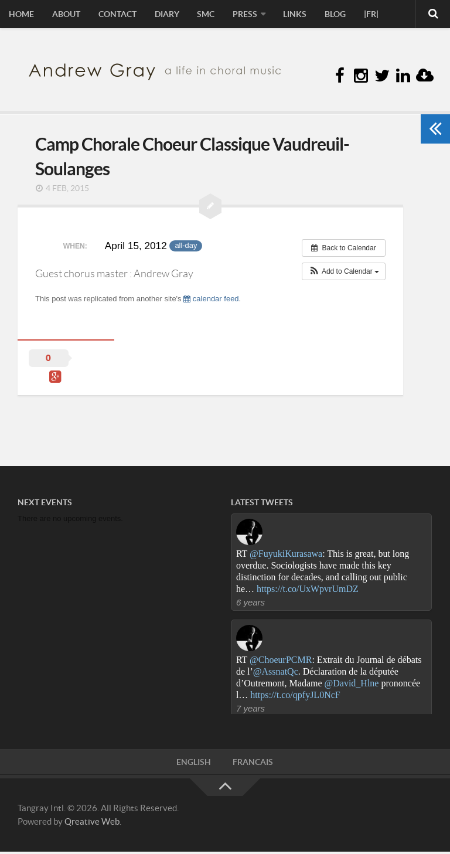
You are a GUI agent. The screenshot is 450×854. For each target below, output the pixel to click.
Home (20, 14)
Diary (161, 14)
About (64, 14)
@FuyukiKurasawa (286, 555)
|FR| (357, 14)
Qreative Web (92, 823)
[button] (343, 272)
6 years (250, 604)
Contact (113, 14)
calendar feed (210, 299)
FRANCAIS (253, 763)
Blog (323, 14)
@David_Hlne (352, 684)
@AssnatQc (275, 673)
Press (236, 14)
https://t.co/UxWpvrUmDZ (308, 591)
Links (284, 14)
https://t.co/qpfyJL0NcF (295, 696)
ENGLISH (194, 763)
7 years (250, 709)
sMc (198, 14)
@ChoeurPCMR (281, 661)
